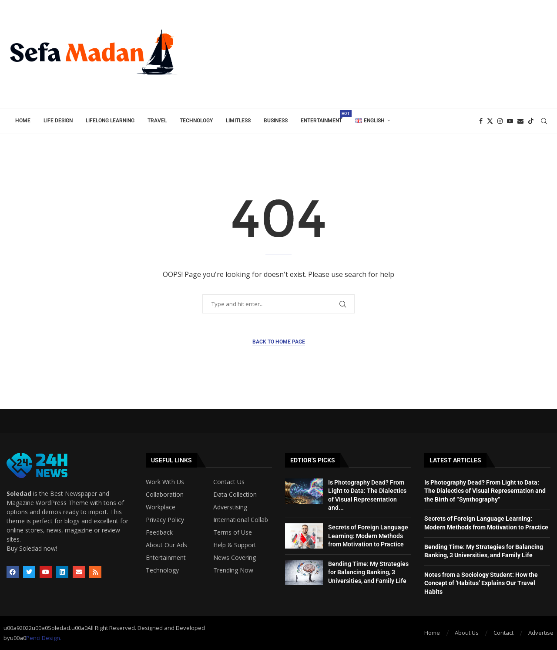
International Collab (240, 520)
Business (276, 121)
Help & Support (234, 545)
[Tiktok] (531, 121)
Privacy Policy (165, 520)
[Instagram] (500, 121)
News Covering (234, 558)
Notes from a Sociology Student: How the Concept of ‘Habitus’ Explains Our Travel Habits (481, 583)
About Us (467, 633)
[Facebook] (481, 121)
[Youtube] (510, 121)
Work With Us (165, 482)
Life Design (58, 121)
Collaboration (165, 495)
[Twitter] (490, 121)
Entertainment (325, 117)
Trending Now (233, 570)
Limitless (238, 121)
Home (22, 121)
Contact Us (229, 482)
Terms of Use (232, 532)
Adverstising (230, 507)
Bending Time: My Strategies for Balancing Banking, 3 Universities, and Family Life (368, 572)
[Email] (520, 121)
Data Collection (235, 495)
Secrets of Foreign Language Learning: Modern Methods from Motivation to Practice (368, 536)
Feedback (159, 532)
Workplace (160, 507)
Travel (157, 121)
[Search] (544, 121)
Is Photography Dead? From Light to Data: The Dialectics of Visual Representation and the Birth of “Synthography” (485, 491)
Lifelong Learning (110, 121)
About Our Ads (166, 545)
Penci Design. (43, 638)
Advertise (541, 633)
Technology (196, 121)
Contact (503, 633)
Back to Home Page (278, 342)
